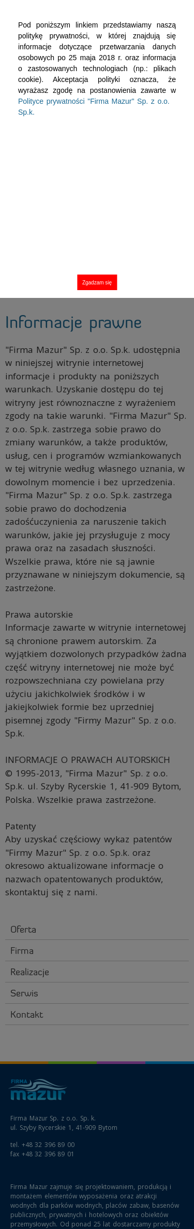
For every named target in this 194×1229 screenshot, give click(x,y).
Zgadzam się (97, 282)
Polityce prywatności (94, 106)
